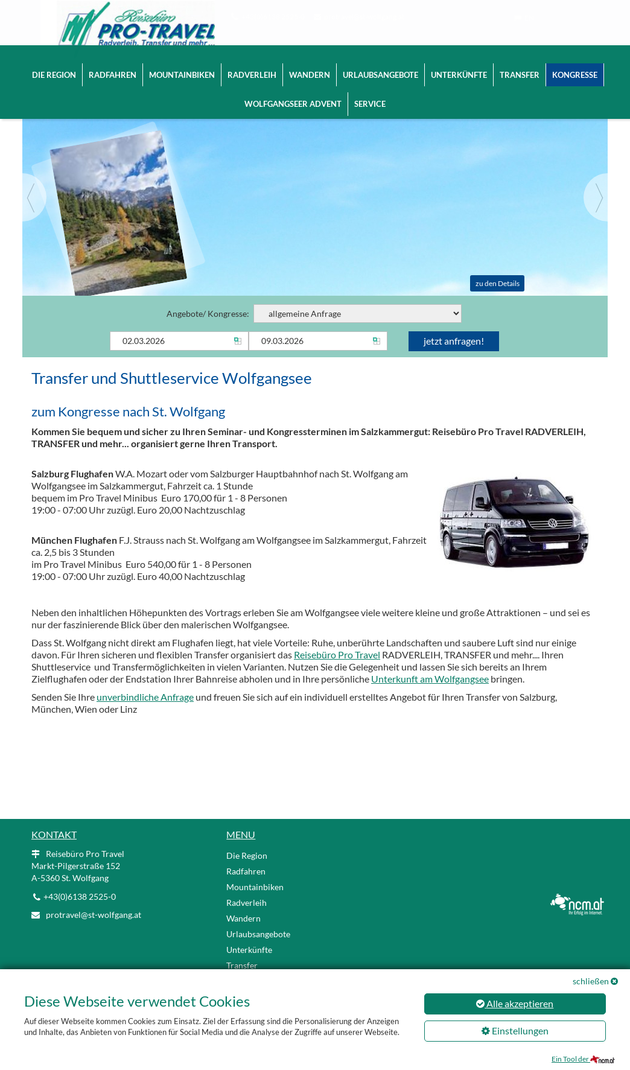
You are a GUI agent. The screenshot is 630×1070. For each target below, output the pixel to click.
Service (370, 93)
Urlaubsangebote (380, 63)
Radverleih (252, 63)
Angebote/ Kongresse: (314, 316)
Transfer (519, 63)
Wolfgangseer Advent (293, 93)
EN (529, 17)
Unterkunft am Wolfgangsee (430, 681)
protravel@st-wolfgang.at (364, 16)
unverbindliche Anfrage (145, 699)
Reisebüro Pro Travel (337, 657)
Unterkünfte (459, 63)
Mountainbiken (182, 63)
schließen (591, 981)
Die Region (54, 63)
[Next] (596, 200)
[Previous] (34, 200)
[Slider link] (315, 187)
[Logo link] (125, 24)
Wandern (309, 63)
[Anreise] (179, 344)
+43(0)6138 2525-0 (273, 16)
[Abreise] (318, 344)
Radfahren (112, 63)
